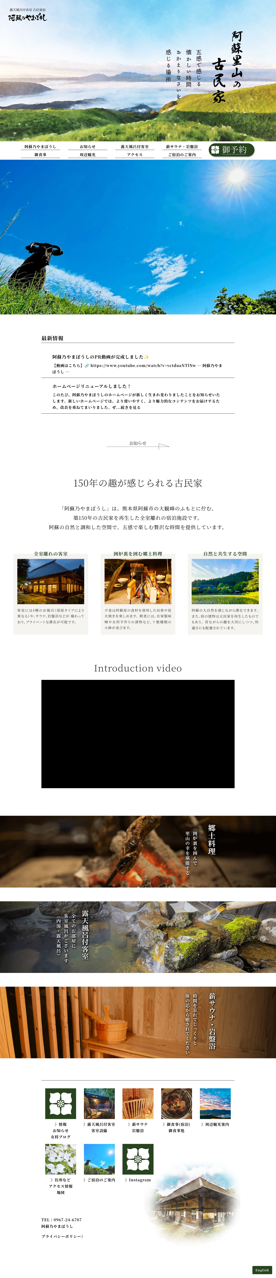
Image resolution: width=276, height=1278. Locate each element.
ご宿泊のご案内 (182, 154)
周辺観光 (88, 154)
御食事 (40, 154)
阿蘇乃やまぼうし (41, 146)
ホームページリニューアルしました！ (92, 386)
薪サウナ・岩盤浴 (182, 146)
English (262, 1270)
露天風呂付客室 (135, 146)
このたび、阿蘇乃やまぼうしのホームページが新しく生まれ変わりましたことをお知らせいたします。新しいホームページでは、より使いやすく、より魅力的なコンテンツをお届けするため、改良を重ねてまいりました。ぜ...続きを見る (136, 401)
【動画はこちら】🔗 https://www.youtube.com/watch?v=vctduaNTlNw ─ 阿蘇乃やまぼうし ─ (138, 368)
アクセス (135, 154)
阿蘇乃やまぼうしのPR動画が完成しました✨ (101, 356)
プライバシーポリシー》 (63, 1236)
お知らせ (88, 146)
